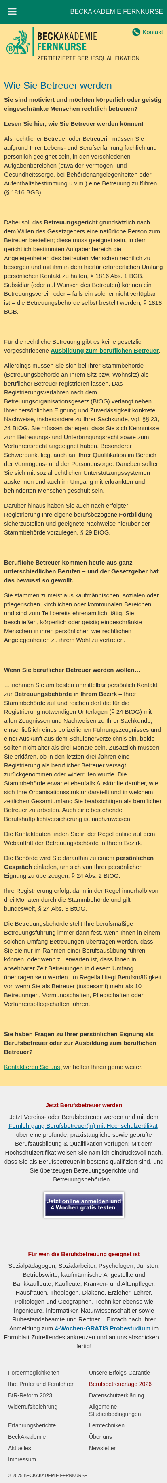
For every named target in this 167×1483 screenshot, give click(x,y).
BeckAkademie (27, 1436)
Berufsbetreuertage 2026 (120, 1384)
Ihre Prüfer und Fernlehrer (41, 1384)
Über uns (100, 1436)
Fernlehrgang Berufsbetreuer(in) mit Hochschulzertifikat (83, 1125)
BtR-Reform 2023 (30, 1395)
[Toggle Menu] (12, 11)
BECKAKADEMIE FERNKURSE (116, 11)
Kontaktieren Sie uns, (33, 1066)
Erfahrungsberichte (32, 1425)
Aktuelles (19, 1448)
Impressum (22, 1459)
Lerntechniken (107, 1425)
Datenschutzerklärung (116, 1395)
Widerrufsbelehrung (32, 1406)
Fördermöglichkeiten (33, 1372)
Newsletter (102, 1448)
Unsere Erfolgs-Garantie (119, 1372)
